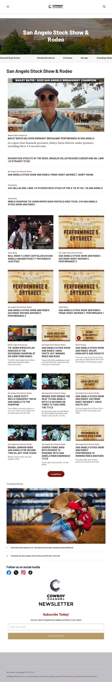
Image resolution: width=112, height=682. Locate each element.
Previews (67, 58)
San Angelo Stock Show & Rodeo (20, 171)
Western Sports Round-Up (17, 135)
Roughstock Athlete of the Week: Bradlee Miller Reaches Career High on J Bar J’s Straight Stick (56, 160)
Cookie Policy (79, 676)
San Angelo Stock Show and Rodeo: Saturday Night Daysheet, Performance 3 (80, 258)
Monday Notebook (46, 58)
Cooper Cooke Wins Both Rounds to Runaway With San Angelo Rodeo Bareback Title (56, 453)
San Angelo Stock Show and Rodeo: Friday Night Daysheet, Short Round (50, 174)
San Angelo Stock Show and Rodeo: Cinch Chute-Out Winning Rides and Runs (56, 352)
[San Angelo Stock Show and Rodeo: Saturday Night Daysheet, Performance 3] (81, 232)
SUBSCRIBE (56, 636)
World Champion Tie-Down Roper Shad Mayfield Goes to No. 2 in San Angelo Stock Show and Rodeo (52, 203)
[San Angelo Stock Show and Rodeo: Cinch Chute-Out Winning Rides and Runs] (56, 333)
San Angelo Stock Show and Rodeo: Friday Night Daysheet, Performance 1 (81, 312)
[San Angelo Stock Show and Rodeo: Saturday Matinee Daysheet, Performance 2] (30, 286)
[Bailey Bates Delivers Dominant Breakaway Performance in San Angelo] (56, 105)
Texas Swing (12, 185)
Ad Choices (92, 676)
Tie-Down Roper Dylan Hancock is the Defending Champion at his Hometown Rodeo (21, 352)
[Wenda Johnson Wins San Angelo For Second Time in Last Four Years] (22, 433)
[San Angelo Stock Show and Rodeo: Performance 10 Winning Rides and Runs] (89, 433)
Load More (56, 474)
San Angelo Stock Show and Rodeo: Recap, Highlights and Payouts (89, 350)
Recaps (84, 58)
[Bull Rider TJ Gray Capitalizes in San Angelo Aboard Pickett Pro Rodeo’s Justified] (30, 232)
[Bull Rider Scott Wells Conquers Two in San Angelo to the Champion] (22, 381)
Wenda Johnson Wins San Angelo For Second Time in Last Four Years (22, 450)
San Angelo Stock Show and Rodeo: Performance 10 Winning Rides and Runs (89, 451)
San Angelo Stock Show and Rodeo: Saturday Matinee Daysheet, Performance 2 (29, 313)
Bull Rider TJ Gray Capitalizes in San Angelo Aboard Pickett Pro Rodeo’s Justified (30, 258)
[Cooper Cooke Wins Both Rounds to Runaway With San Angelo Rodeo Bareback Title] (56, 433)
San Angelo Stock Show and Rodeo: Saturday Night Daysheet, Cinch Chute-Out (89, 400)
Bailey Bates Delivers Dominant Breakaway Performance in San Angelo (51, 138)
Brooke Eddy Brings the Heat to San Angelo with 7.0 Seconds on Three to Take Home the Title (56, 402)
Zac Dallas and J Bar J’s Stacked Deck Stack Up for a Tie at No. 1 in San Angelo (55, 188)
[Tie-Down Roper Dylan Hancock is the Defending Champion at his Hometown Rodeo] (22, 333)
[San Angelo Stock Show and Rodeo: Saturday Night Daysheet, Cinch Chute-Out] (89, 381)
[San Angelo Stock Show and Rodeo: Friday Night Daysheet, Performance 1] (81, 286)
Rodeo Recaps (80, 345)
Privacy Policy (67, 676)
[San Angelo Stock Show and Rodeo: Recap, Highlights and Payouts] (89, 333)
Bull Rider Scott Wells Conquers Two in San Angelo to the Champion (22, 400)
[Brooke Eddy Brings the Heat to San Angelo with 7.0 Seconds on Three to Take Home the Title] (56, 381)
